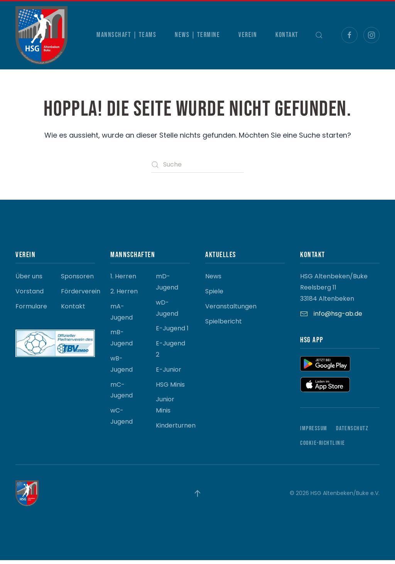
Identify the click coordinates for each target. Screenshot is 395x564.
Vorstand (29, 295)
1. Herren (123, 280)
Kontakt (287, 35)
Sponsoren (77, 280)
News (213, 280)
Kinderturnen (176, 429)
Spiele (214, 295)
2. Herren (124, 295)
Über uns (28, 280)
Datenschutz (352, 432)
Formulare (31, 310)
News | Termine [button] (197, 35)
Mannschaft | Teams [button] (126, 35)
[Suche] (197, 165)
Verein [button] (247, 35)
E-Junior (168, 373)
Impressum (313, 432)
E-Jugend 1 (172, 332)
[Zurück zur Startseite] (41, 35)
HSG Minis (170, 388)
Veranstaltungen (231, 310)
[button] (319, 35)
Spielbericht (223, 325)
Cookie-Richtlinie (322, 447)
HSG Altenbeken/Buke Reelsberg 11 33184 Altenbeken (334, 291)
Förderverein (80, 295)
